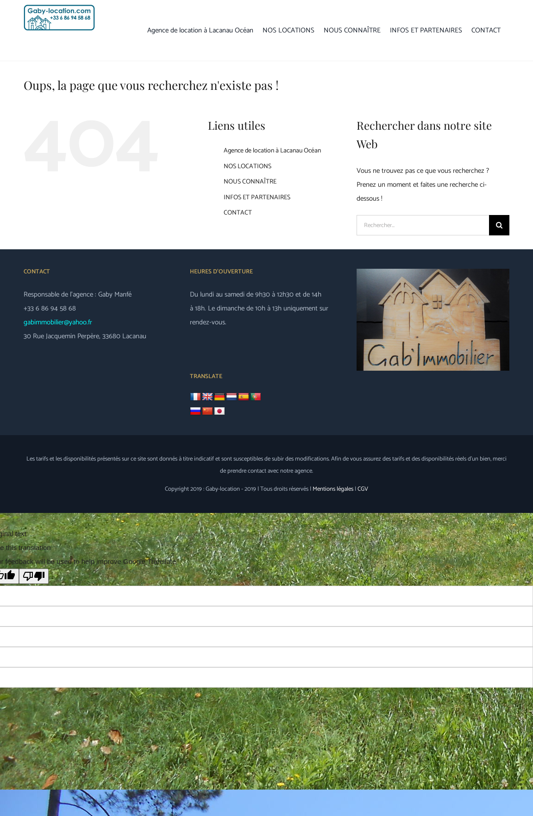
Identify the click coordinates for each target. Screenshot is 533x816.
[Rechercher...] (423, 225)
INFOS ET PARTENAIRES (257, 197)
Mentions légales (333, 489)
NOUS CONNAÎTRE (250, 182)
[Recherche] (499, 225)
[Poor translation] (34, 576)
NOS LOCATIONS (247, 166)
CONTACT (238, 213)
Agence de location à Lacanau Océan (272, 150)
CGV (362, 489)
